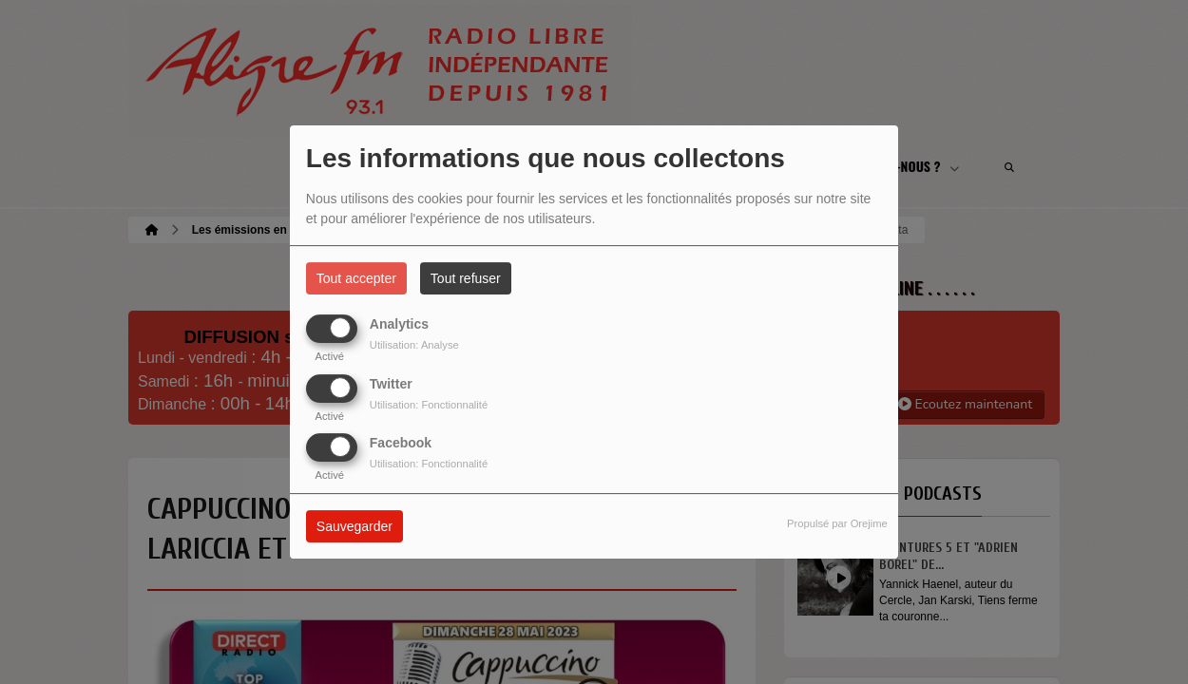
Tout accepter (356, 278)
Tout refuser (466, 278)
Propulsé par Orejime (837, 523)
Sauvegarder (354, 526)
